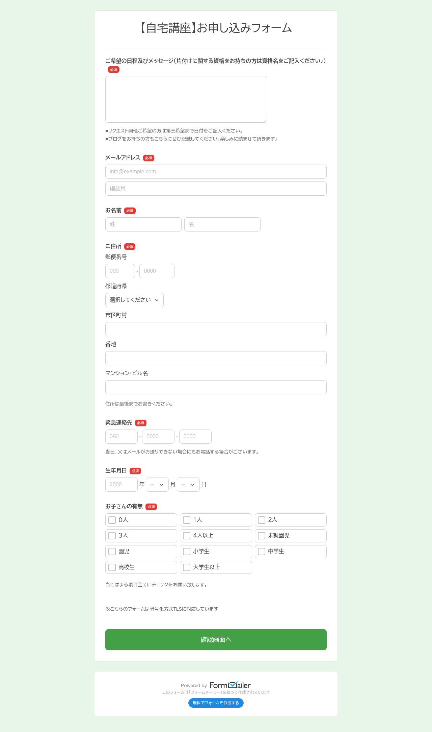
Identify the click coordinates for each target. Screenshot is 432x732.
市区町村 (116, 315)
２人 (267, 520)
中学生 (271, 551)
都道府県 (116, 286)
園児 (118, 551)
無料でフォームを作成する (216, 703)
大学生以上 (201, 567)
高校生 (121, 567)
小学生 (196, 551)
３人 (118, 535)
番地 (110, 344)
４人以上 (198, 535)
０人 (118, 520)
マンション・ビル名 (126, 373)
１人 (192, 520)
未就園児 (274, 535)
